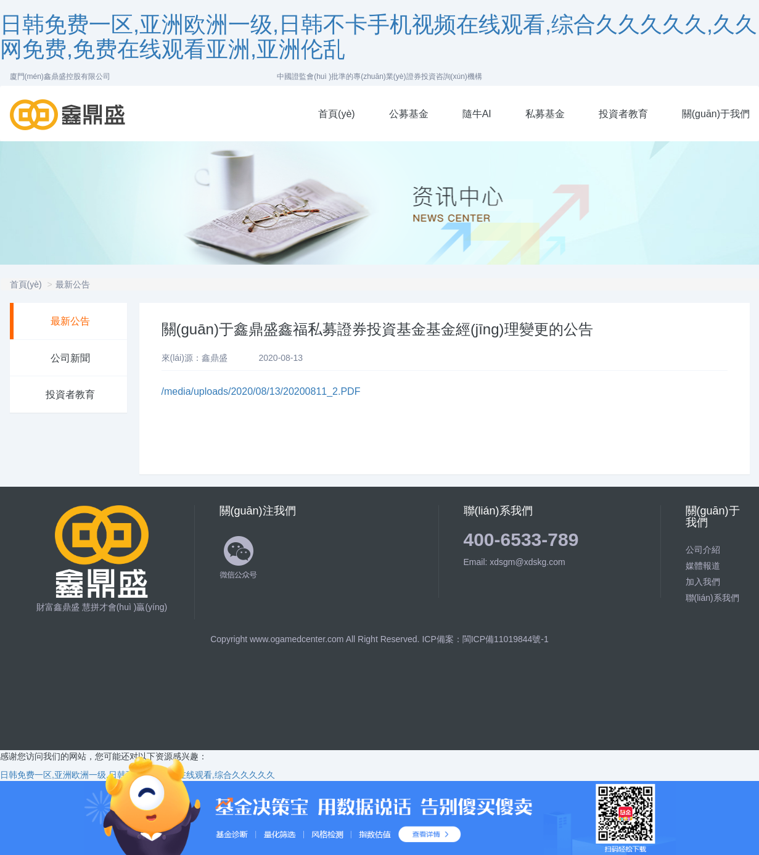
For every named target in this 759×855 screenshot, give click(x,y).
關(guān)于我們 (716, 114)
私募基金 (545, 114)
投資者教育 (623, 114)
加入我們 (703, 582)
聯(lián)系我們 (712, 598)
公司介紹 (703, 550)
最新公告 (72, 284)
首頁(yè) (336, 114)
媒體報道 (703, 566)
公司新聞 (70, 358)
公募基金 (409, 114)
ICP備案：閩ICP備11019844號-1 (485, 639)
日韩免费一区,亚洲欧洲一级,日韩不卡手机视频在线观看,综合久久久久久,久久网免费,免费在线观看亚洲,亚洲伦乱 (378, 37)
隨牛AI (476, 114)
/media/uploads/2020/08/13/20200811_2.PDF (261, 391)
